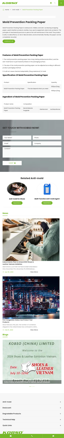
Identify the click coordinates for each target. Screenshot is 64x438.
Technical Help (9, 387)
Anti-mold (15, 10)
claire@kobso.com (14, 407)
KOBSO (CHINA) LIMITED (19, 427)
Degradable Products (12, 381)
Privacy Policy (15, 431)
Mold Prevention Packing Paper (32, 10)
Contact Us (9, 76)
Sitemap (5, 431)
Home (7, 10)
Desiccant (7, 375)
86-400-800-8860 (14, 413)
